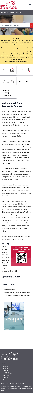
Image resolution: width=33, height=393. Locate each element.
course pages (25, 141)
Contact (5, 377)
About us (5, 366)
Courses (5, 371)
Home (3, 364)
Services (5, 368)
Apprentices (6, 375)
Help (4, 380)
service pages (9, 168)
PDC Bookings (7, 373)
